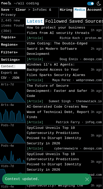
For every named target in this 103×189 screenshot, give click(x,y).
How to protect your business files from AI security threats (58, 30)
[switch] (90, 3)
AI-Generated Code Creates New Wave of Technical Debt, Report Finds (58, 112)
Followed (56, 21)
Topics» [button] (8, 37)
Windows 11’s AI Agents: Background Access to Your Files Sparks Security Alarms (56, 70)
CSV (3, 78)
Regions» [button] (9, 45)
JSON (15, 78)
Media (80, 10)
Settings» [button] (10, 60)
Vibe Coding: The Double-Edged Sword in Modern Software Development (57, 49)
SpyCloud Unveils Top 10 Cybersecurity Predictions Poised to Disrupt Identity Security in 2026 (54, 135)
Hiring (66, 10)
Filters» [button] (9, 52)
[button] (13, 66)
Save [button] (6, 10)
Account (94, 10)
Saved (76, 21)
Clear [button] (22, 10)
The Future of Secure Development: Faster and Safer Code (57, 91)
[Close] (87, 179)
